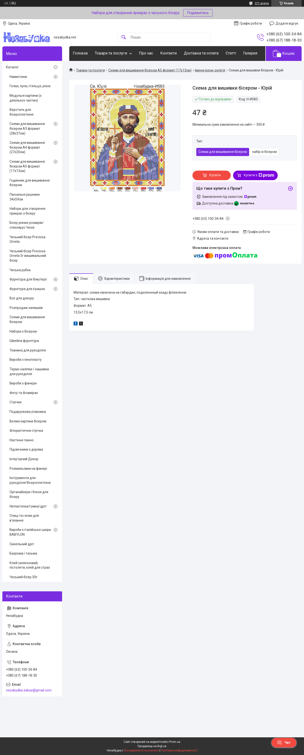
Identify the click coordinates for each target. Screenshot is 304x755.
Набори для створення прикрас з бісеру (27, 211)
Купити (215, 175)
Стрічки (15, 402)
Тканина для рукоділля (28, 350)
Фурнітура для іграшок (27, 289)
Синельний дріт (22, 544)
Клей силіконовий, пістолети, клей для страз (30, 565)
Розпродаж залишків (26, 308)
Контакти (168, 53)
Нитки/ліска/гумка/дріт (28, 506)
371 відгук (262, 3)
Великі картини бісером (28, 421)
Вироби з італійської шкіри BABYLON (30, 532)
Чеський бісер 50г (23, 577)
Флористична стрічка (26, 430)
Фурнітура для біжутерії (28, 279)
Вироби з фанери (23, 383)
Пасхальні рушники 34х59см (25, 197)
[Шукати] (123, 37)
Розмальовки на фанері (28, 468)
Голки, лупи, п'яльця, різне (30, 86)
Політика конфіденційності (179, 750)
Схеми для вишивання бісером (27, 319)
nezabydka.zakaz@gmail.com (29, 690)
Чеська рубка (20, 270)
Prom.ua (174, 742)
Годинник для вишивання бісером (30, 182)
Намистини (18, 77)
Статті (231, 53)
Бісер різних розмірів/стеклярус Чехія (27, 225)
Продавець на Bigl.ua (152, 746)
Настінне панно (22, 440)
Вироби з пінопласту (26, 359)
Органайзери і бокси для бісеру (29, 494)
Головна (80, 53)
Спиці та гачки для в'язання (24, 518)
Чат (284, 742)
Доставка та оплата (201, 53)
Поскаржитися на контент (141, 750)
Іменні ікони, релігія (210, 70)
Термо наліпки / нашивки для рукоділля (29, 371)
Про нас (146, 53)
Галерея (250, 53)
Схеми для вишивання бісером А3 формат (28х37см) (27, 128)
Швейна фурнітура (24, 341)
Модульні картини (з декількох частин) (26, 98)
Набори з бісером (23, 331)
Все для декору (22, 298)
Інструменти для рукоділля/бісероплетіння (30, 480)
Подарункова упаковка (28, 412)
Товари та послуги (111, 53)
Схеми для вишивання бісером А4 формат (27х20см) (27, 147)
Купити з (259, 175)
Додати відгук (287, 23)
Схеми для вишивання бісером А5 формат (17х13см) (150, 70)
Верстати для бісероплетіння (21, 112)
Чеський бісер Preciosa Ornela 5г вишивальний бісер (28, 255)
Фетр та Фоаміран (24, 393)
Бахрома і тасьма (23, 553)
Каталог (12, 67)
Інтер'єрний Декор (24, 459)
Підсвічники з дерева (26, 449)
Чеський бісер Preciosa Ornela (27, 239)
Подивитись (198, 13)
